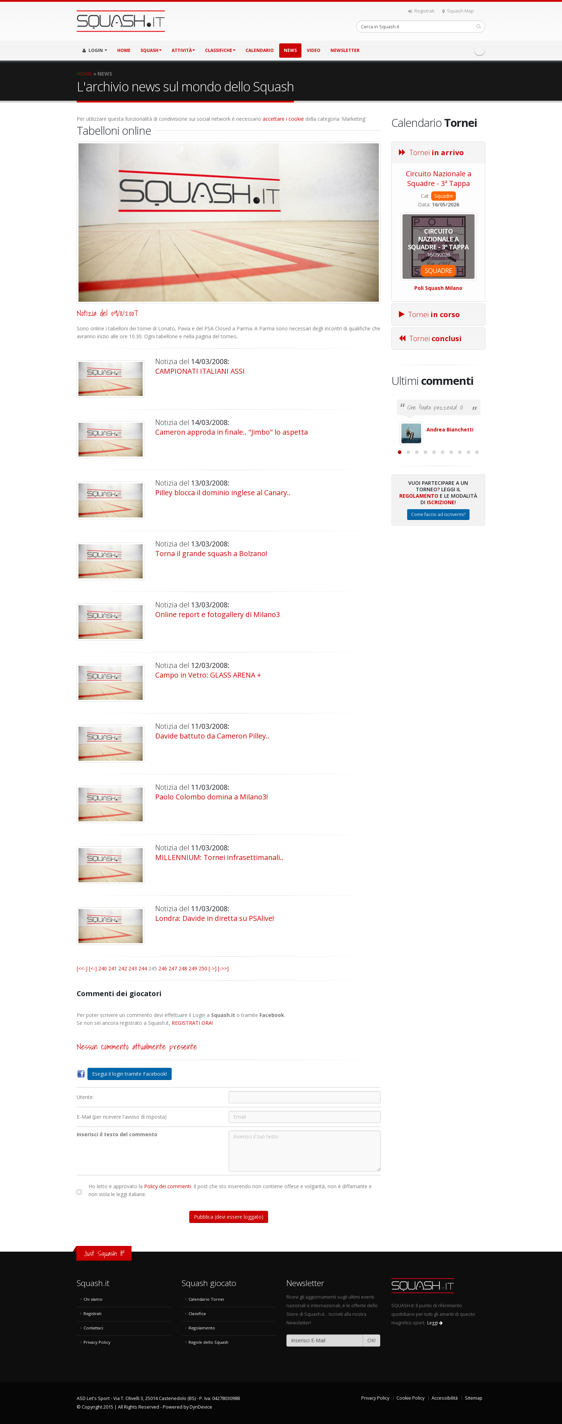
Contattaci (93, 1327)
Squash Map (458, 11)
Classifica (197, 1313)
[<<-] (82, 968)
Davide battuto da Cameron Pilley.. (212, 736)
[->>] (223, 968)
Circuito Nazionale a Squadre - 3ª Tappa (438, 178)
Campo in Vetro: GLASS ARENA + (208, 675)
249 (193, 968)
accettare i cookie (283, 118)
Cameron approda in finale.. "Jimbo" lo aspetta (231, 432)
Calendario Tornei (206, 1299)
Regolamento (418, 573)
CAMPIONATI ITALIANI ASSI (200, 371)
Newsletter (344, 50)
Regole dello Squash (208, 1342)
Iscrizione (440, 580)
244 (142, 968)
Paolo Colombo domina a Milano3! (211, 797)
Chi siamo (93, 1299)
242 (122, 968)
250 (203, 968)
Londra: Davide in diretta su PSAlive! (214, 918)
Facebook (479, 49)
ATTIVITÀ (183, 50)
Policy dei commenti (167, 1186)
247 (172, 968)
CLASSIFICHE (220, 50)
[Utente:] (305, 1097)
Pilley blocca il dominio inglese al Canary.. (223, 492)
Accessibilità (445, 1398)
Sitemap (473, 1398)
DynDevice (201, 1407)
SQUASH (151, 50)
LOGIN (94, 50)
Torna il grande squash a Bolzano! (211, 553)
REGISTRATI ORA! (192, 1022)
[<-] (93, 968)
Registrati (421, 11)
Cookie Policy (410, 1398)
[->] (212, 968)
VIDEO (313, 50)
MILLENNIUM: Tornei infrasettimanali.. (219, 857)
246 (162, 968)
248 (182, 968)
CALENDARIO (260, 50)
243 (132, 968)
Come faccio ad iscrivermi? (438, 592)
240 (102, 968)
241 (112, 968)
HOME (123, 50)
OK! (371, 1340)
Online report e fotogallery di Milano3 (217, 614)
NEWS (290, 50)
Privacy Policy (97, 1342)
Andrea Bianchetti (450, 429)
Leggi (435, 1323)
